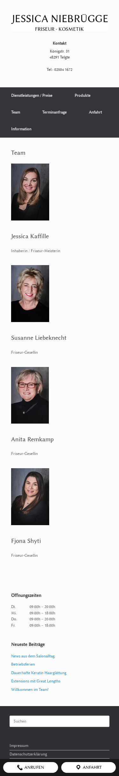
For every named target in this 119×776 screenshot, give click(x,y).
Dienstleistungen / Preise (31, 95)
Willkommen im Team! (30, 689)
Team (15, 112)
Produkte (82, 95)
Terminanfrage (54, 112)
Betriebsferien (23, 664)
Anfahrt (95, 112)
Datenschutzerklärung (28, 754)
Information (21, 129)
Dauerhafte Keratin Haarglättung (38, 672)
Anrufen (30, 767)
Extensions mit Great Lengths (35, 681)
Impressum (19, 745)
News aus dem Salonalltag (33, 656)
